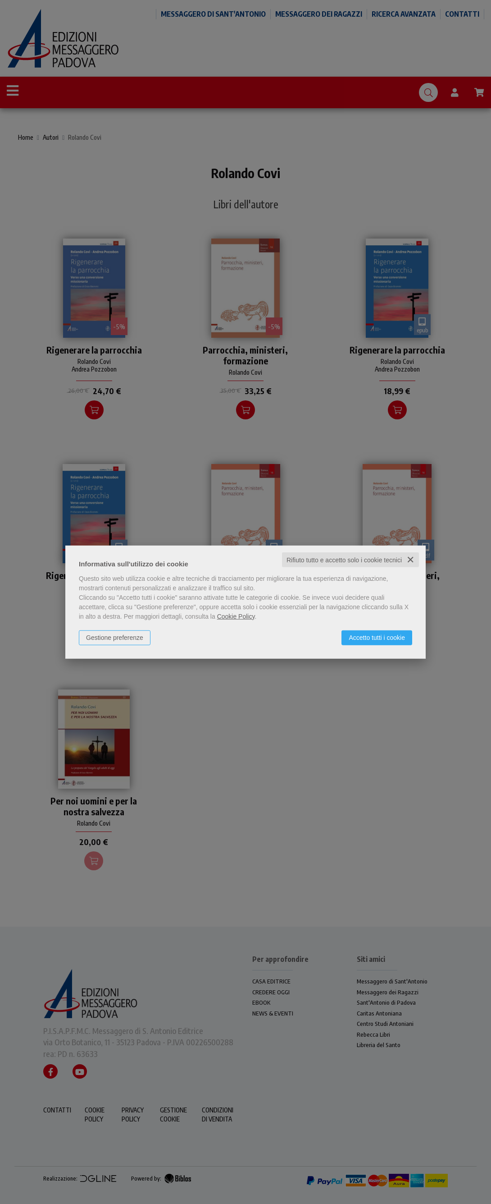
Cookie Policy (236, 616)
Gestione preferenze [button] (114, 637)
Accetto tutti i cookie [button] (377, 637)
